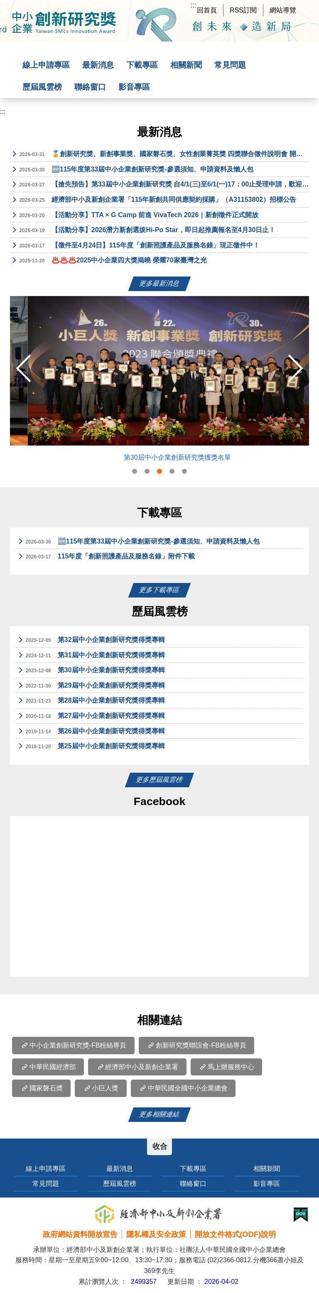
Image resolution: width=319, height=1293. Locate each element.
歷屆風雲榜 (42, 87)
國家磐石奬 (41, 1088)
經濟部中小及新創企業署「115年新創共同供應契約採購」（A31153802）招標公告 (153, 200)
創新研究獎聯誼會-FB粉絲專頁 (196, 1045)
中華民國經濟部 (48, 1066)
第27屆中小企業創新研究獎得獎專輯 (90, 716)
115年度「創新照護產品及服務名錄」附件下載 (105, 557)
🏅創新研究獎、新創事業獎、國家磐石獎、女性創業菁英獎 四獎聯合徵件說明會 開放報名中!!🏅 (159, 154)
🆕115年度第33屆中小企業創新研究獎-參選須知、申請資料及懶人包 (131, 170)
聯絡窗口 (90, 87)
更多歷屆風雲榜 (159, 779)
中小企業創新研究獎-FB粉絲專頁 (73, 1045)
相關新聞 (186, 65)
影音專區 (134, 87)
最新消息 (98, 65)
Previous (23, 368)
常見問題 (230, 65)
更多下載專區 (159, 589)
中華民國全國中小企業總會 (183, 1088)
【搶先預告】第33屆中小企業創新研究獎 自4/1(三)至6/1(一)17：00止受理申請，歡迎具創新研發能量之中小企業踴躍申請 (159, 185)
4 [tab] (172, 471)
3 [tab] (159, 471)
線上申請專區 (46, 65)
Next (295, 368)
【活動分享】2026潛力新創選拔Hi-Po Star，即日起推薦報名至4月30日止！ (142, 230)
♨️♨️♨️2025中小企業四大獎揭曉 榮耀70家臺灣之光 (108, 261)
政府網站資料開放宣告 (80, 1234)
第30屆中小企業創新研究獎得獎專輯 (90, 671)
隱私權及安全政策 (156, 1234)
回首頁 (207, 10)
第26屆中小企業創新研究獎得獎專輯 (90, 732)
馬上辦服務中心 (226, 1066)
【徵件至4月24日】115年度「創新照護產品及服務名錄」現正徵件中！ (135, 246)
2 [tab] (147, 471)
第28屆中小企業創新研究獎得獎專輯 (90, 701)
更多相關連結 (159, 1114)
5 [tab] (184, 471)
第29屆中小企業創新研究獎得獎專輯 (90, 686)
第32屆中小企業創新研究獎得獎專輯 (90, 640)
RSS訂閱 (243, 10)
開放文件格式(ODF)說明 (235, 1234)
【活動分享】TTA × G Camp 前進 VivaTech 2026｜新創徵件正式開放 (134, 215)
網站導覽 (283, 10)
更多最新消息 (159, 283)
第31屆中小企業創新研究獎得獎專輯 (90, 656)
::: (193, 5)
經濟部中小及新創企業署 (137, 1066)
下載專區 (142, 65)
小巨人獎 (100, 1088)
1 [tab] (134, 471)
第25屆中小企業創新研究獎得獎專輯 (90, 747)
